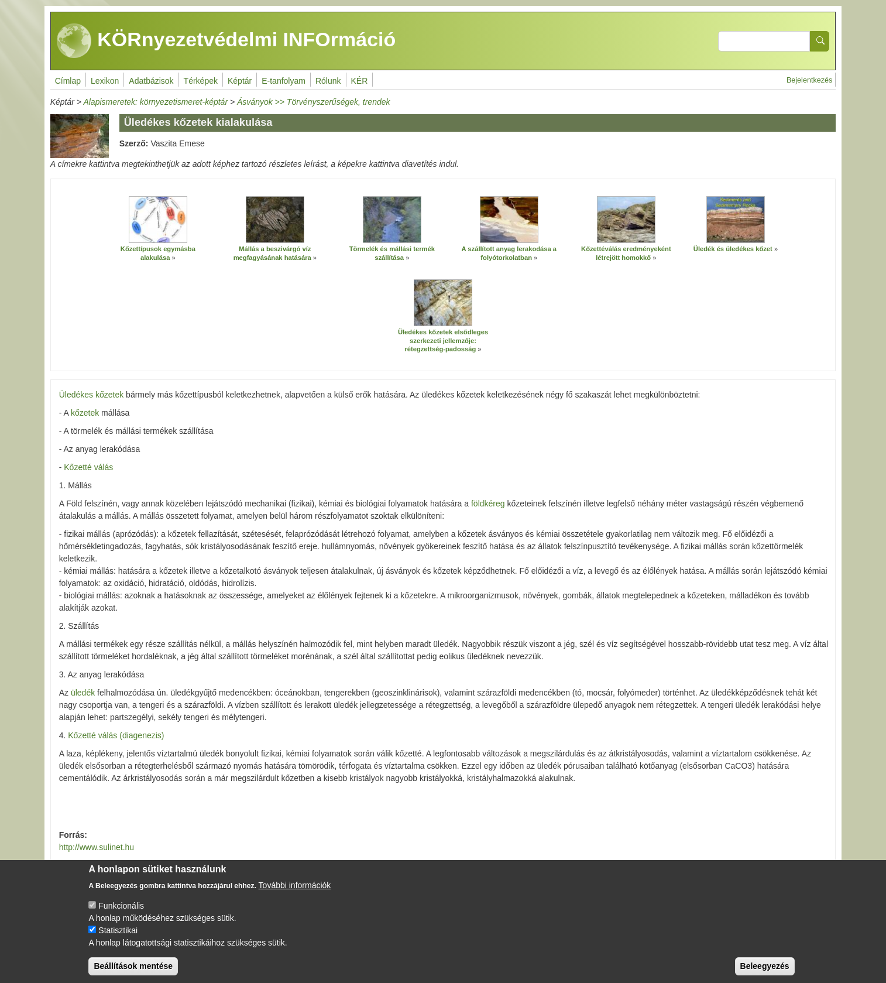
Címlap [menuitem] (68, 80)
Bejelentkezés (809, 80)
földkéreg (488, 503)
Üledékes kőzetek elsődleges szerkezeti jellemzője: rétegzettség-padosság (443, 340)
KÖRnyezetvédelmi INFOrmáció (226, 41)
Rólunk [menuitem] (328, 80)
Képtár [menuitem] (240, 80)
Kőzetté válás (88, 467)
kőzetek (85, 412)
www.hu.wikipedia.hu (97, 865)
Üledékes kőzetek (91, 394)
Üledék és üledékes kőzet (732, 248)
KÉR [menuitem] (359, 80)
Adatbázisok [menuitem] (151, 80)
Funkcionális (121, 915)
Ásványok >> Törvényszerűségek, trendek (313, 102)
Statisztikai (118, 939)
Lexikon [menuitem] (105, 80)
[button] (158, 219)
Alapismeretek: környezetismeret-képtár (155, 102)
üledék (83, 692)
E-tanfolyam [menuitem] (283, 80)
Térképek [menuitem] (201, 80)
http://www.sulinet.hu (96, 847)
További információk (295, 894)
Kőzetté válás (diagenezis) (116, 735)
